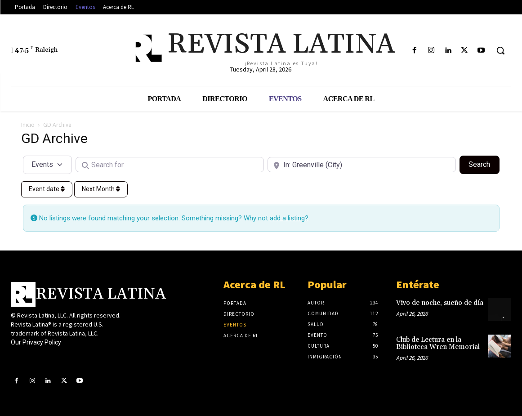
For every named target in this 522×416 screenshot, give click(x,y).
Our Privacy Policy (36, 342)
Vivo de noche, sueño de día (439, 303)
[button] (500, 50)
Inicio (28, 125)
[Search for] (170, 164)
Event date (47, 188)
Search (483, 164)
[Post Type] (47, 165)
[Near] (362, 164)
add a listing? (289, 218)
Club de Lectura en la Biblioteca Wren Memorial (438, 343)
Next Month (101, 188)
